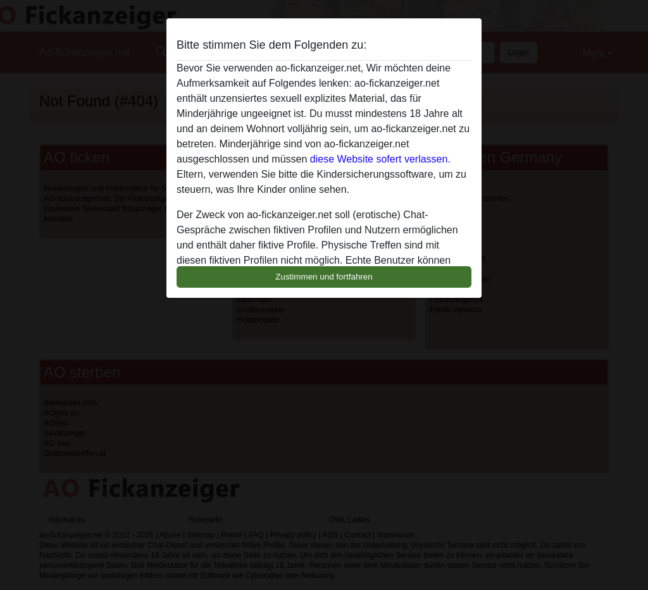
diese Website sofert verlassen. (380, 159)
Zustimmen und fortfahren (324, 276)
